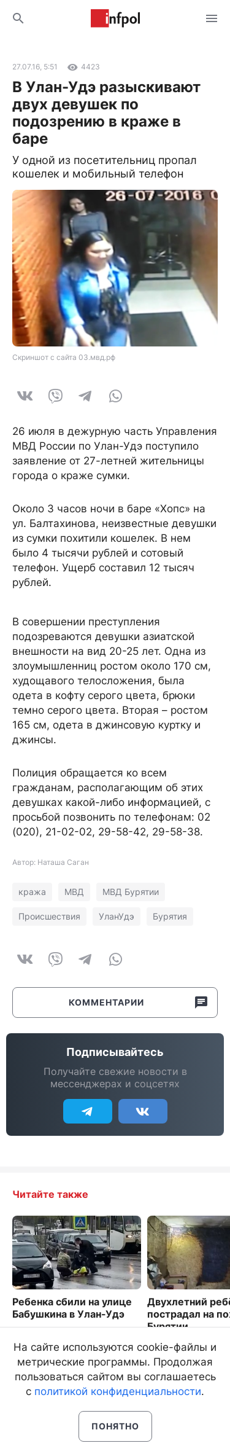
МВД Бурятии (130, 891)
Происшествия (49, 916)
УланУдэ (116, 916)
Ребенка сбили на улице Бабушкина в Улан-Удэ (72, 1308)
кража (32, 891)
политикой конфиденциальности (117, 1391)
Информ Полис (115, 18)
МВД (74, 891)
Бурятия (170, 916)
